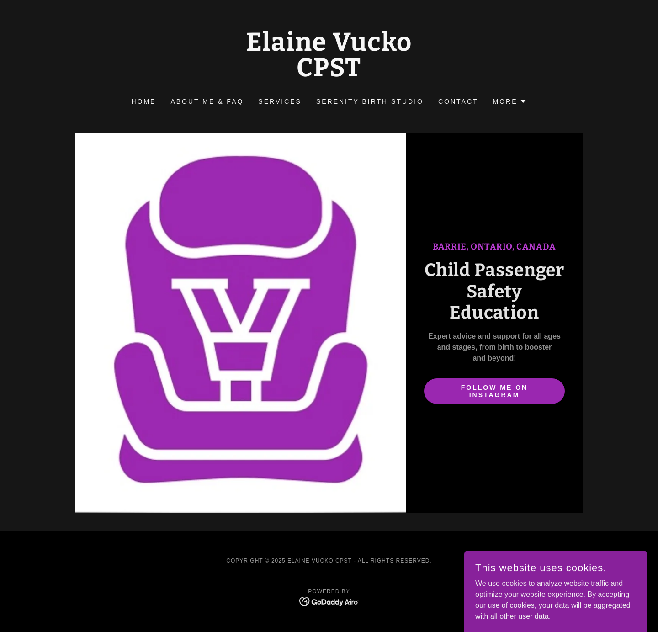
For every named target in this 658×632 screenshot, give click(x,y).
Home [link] (143, 101)
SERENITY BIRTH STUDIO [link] (370, 101)
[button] (510, 101)
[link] (329, 74)
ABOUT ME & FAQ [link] (207, 101)
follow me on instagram (494, 391)
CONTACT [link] (458, 101)
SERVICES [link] (280, 101)
